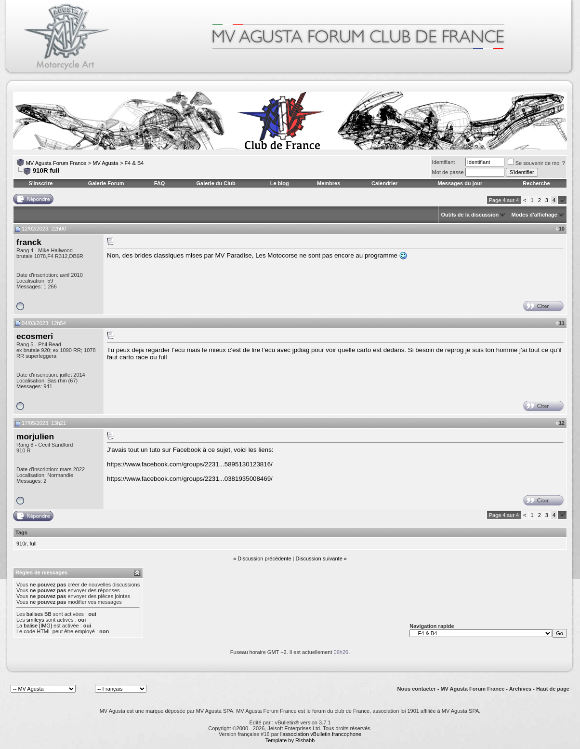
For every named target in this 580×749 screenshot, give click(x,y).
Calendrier (384, 183)
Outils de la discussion (470, 215)
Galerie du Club (215, 183)
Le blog (279, 183)
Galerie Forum (106, 183)
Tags (21, 532)
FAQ (159, 183)
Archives (520, 689)
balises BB (39, 614)
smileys (35, 620)
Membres (328, 183)
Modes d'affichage (534, 215)
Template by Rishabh (290, 740)
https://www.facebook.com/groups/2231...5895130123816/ (190, 464)
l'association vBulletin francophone (320, 734)
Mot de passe (448, 172)
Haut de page (552, 689)
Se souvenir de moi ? (536, 163)
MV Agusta (105, 163)
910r (21, 543)
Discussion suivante (319, 558)
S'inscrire (41, 183)
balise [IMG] (38, 625)
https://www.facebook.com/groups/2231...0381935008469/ (190, 478)
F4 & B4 (134, 163)
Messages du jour (459, 183)
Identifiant (443, 162)
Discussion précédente (264, 558)
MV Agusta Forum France (56, 163)
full (33, 543)
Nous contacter (416, 689)
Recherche (536, 183)
